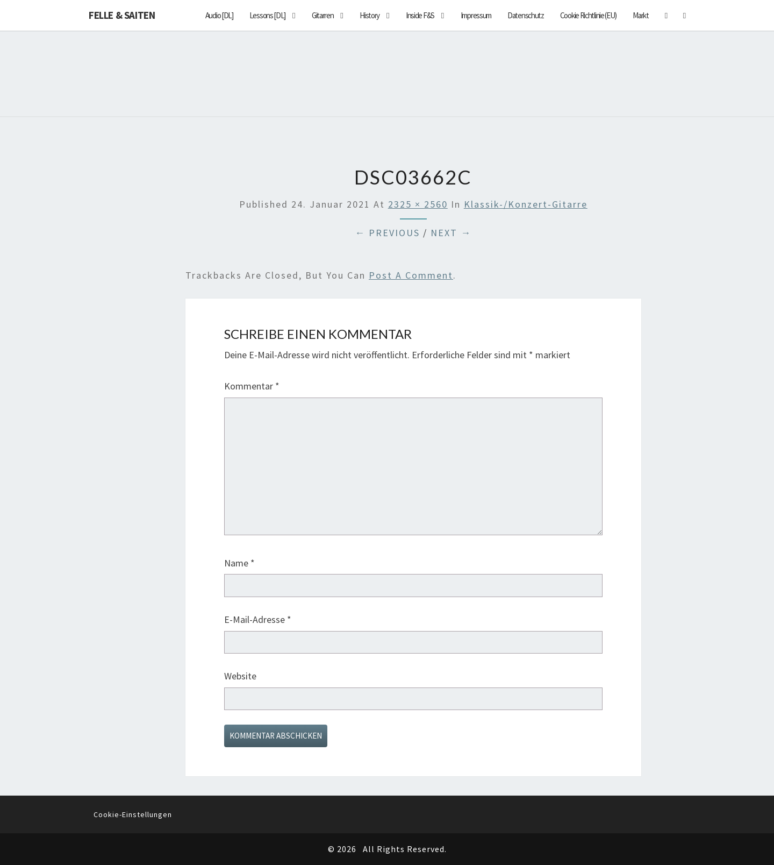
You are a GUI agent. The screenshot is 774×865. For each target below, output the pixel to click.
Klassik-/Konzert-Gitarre (525, 204)
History (369, 15)
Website (240, 676)
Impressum (476, 15)
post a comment (411, 275)
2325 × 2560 (418, 204)
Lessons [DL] (267, 15)
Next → (451, 232)
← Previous (387, 232)
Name (239, 563)
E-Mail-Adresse (257, 619)
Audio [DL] (219, 15)
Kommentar (252, 386)
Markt (641, 15)
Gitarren (323, 15)
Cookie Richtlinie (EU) (588, 15)
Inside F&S (420, 15)
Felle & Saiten (122, 15)
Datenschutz (525, 15)
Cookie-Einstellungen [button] (133, 814)
